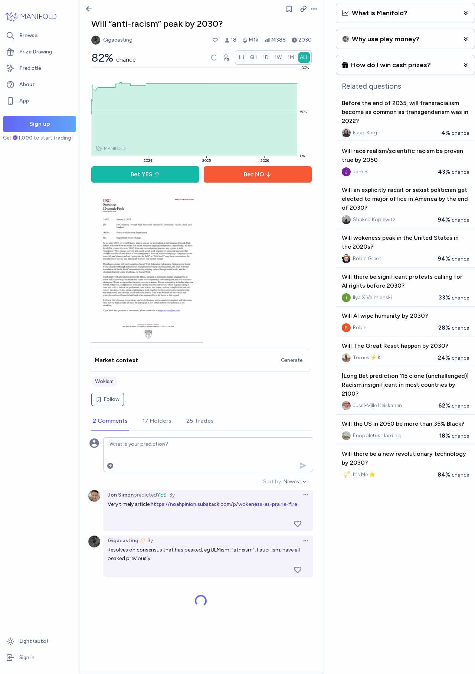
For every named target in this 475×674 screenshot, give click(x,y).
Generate (291, 360)
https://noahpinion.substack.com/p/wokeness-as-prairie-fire (224, 504)
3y (172, 495)
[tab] (110, 421)
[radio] (241, 57)
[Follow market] (289, 9)
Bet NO (258, 174)
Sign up (39, 123)
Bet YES (145, 174)
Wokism (104, 381)
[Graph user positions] (226, 57)
